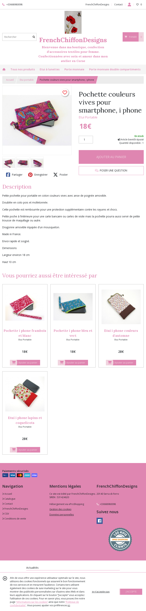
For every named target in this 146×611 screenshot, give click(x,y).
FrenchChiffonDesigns (15, 508)
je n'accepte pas (101, 591)
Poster (60, 174)
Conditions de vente (14, 518)
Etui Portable (88, 117)
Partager (14, 174)
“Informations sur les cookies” (32, 602)
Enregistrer (38, 174)
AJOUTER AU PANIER (111, 157)
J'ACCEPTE (131, 591)
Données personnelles (61, 514)
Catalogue (8, 498)
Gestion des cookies (60, 509)
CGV (5, 513)
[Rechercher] (33, 37)
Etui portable (27, 79)
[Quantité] (86, 139)
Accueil (10, 79)
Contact (118, 4)
